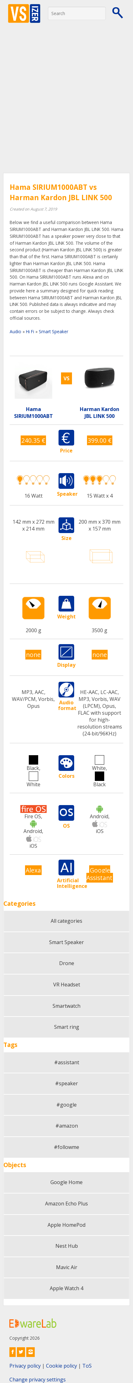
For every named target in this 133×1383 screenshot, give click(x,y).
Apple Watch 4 (66, 1288)
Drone (66, 963)
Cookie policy (61, 1365)
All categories (66, 920)
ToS (87, 1365)
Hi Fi (30, 331)
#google (66, 1104)
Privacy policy (25, 1365)
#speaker (66, 1083)
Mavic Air (66, 1267)
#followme (66, 1147)
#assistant (66, 1062)
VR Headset (66, 984)
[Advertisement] (66, 103)
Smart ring (66, 1026)
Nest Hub (66, 1245)
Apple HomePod (66, 1224)
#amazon (66, 1125)
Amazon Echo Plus (66, 1203)
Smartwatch (66, 1005)
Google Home (66, 1182)
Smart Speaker (53, 331)
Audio (15, 331)
